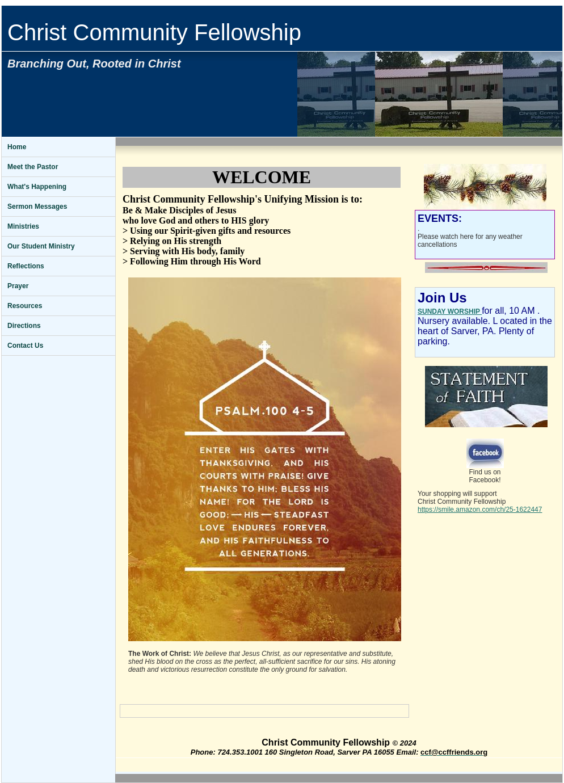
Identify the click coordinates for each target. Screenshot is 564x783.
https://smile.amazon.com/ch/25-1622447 (480, 509)
